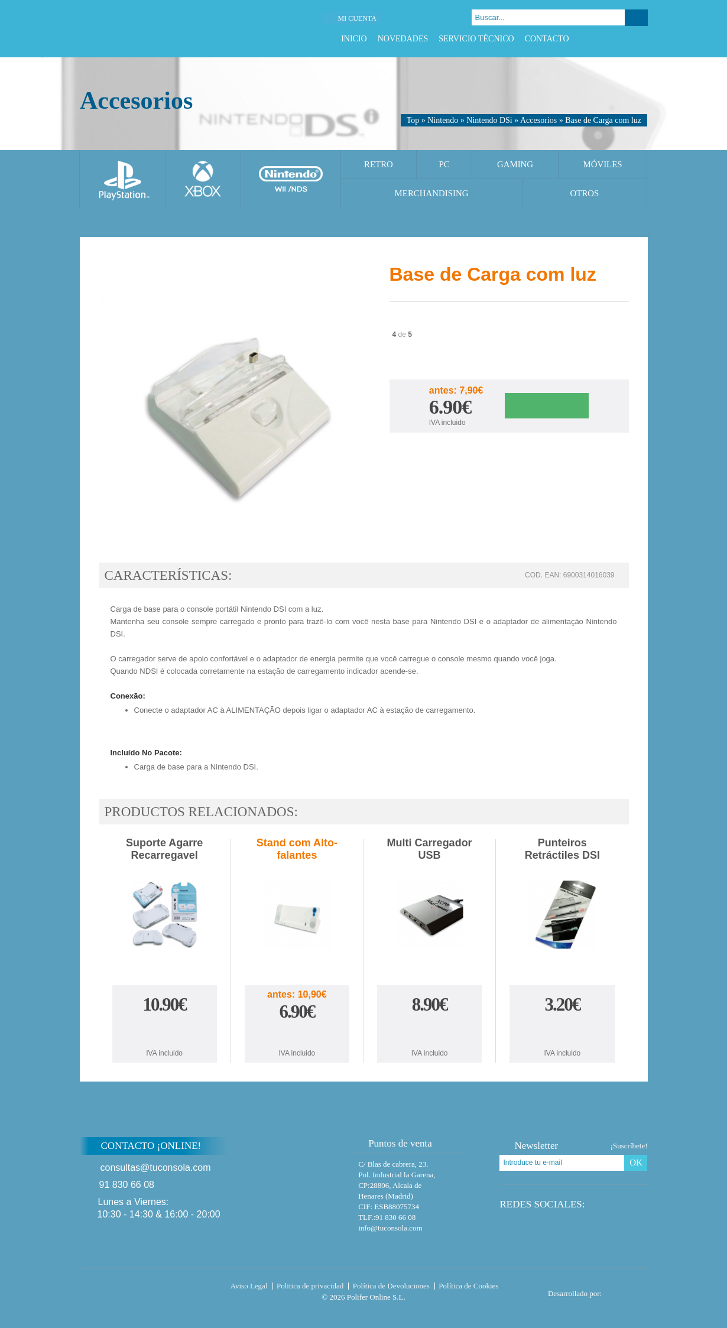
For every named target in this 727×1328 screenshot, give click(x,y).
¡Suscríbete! (629, 1145)
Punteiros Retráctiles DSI (562, 849)
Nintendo (442, 120)
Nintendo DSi (489, 120)
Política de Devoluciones (391, 1285)
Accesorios (538, 120)
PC (444, 164)
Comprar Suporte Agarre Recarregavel (164, 1031)
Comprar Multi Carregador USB (430, 1031)
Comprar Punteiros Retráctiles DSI (562, 1031)
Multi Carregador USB (429, 849)
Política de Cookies (468, 1285)
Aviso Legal (249, 1285)
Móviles (602, 164)
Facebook (597, 39)
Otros (584, 193)
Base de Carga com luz (603, 120)
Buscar (636, 17)
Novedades (403, 38)
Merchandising (432, 193)
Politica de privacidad (310, 1285)
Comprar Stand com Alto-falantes (297, 1035)
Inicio (354, 38)
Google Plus (627, 39)
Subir (676, 1153)
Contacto (547, 38)
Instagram (641, 39)
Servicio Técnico (476, 38)
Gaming (515, 164)
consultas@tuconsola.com (155, 1168)
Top (413, 120)
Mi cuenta (356, 18)
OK (635, 1162)
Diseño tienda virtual (627, 1290)
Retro (378, 164)
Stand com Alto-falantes (297, 849)
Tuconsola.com (130, 1288)
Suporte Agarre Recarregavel (164, 849)
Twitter (612, 39)
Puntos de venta (394, 1143)
